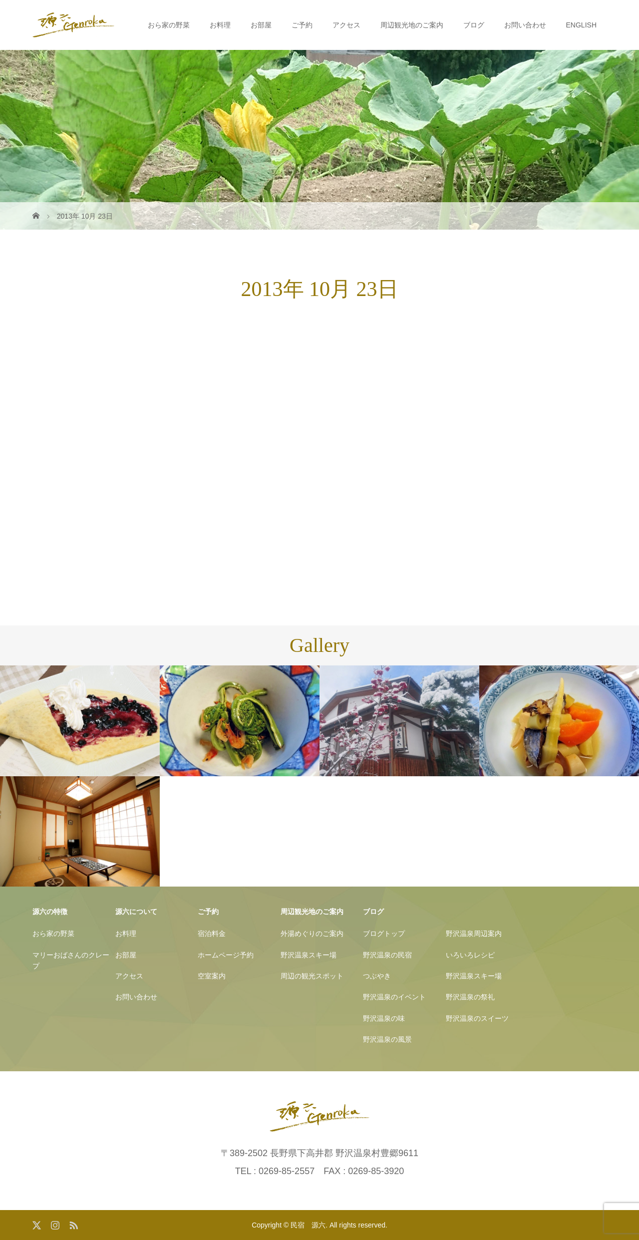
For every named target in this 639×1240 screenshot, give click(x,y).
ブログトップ (384, 933)
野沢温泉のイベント (394, 997)
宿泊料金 (212, 933)
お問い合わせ (525, 25)
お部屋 (261, 25)
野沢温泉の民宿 (387, 955)
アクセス (346, 25)
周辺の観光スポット (312, 976)
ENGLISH (581, 25)
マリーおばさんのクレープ (70, 960)
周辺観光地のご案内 (411, 25)
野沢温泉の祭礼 (470, 997)
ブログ (473, 25)
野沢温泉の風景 (387, 1039)
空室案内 (212, 976)
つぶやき (377, 976)
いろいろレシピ (470, 955)
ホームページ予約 (226, 955)
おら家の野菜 (169, 25)
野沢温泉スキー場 (308, 955)
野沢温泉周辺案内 (474, 933)
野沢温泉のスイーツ (477, 1018)
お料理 (220, 25)
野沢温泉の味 (384, 1018)
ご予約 (302, 25)
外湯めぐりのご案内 (312, 933)
